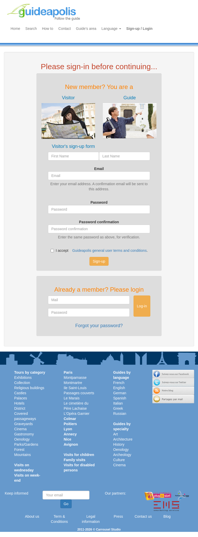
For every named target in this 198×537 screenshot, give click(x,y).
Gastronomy (24, 434)
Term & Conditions (59, 519)
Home (15, 28)
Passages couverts (79, 393)
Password (99, 202)
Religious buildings (29, 388)
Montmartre (73, 383)
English (119, 388)
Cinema (20, 429)
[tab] (68, 117)
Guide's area (86, 28)
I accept (59, 250)
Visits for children (79, 455)
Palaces (20, 398)
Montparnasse (75, 377)
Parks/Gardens (26, 444)
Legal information (91, 519)
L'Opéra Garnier (76, 413)
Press (118, 516)
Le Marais (71, 398)
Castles (20, 393)
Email (99, 169)
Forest (19, 450)
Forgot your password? (99, 325)
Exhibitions (23, 377)
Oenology (22, 439)
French (119, 383)
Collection (22, 383)
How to (47, 28)
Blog (167, 516)
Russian (119, 413)
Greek (118, 408)
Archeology (122, 455)
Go (66, 504)
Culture (119, 460)
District (19, 408)
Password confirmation (99, 222)
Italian (118, 403)
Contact (64, 28)
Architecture (123, 439)
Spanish (119, 398)
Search (31, 28)
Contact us (143, 516)
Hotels (19, 403)
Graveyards (23, 424)
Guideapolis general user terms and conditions (109, 250)
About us (32, 516)
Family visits (74, 460)
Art (115, 434)
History (119, 444)
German (119, 393)
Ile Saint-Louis (75, 388)
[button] (68, 117)
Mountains (22, 455)
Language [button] (111, 28)
